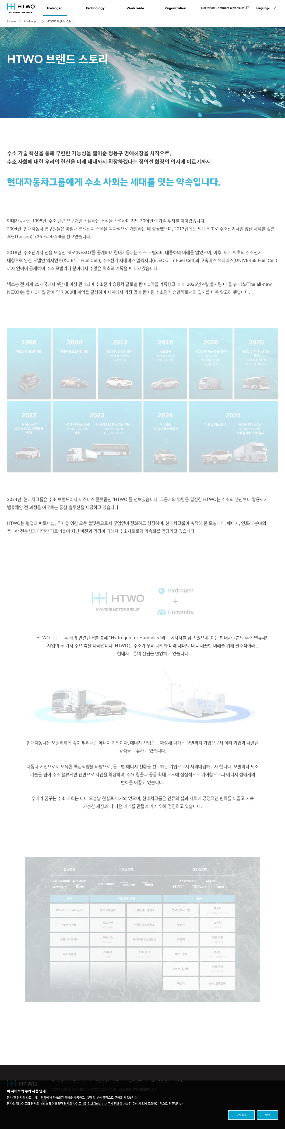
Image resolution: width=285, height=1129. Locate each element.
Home (11, 21)
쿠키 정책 (241, 1115)
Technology (95, 8)
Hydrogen (55, 8)
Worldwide (135, 8)
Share (275, 34)
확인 (267, 1115)
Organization (175, 8)
